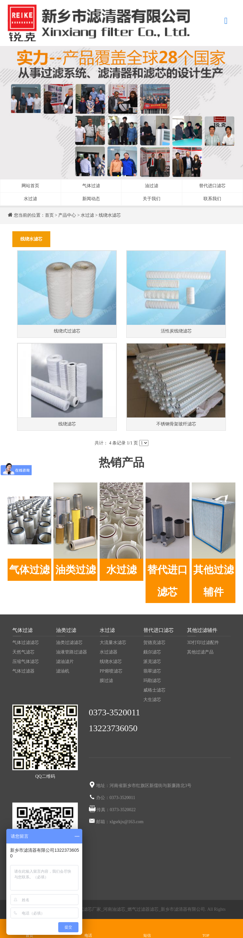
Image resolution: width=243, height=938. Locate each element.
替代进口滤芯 (212, 185)
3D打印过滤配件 (203, 642)
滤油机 (62, 671)
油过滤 (151, 185)
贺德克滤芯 (154, 642)
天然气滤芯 (23, 652)
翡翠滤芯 (152, 671)
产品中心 (67, 215)
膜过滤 (106, 680)
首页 (49, 215)
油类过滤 (75, 569)
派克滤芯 (152, 661)
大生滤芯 (152, 699)
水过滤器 (108, 652)
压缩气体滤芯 (25, 661)
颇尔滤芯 (152, 652)
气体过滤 (91, 185)
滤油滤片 (65, 661)
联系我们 (212, 198)
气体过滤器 (23, 671)
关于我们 (151, 198)
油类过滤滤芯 (69, 642)
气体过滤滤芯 (25, 642)
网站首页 (30, 185)
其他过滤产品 (200, 652)
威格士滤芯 (154, 690)
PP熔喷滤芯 (111, 671)
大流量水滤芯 (113, 642)
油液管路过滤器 (71, 652)
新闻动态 (91, 198)
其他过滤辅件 (213, 581)
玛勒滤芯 (152, 680)
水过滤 (30, 198)
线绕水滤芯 (110, 215)
